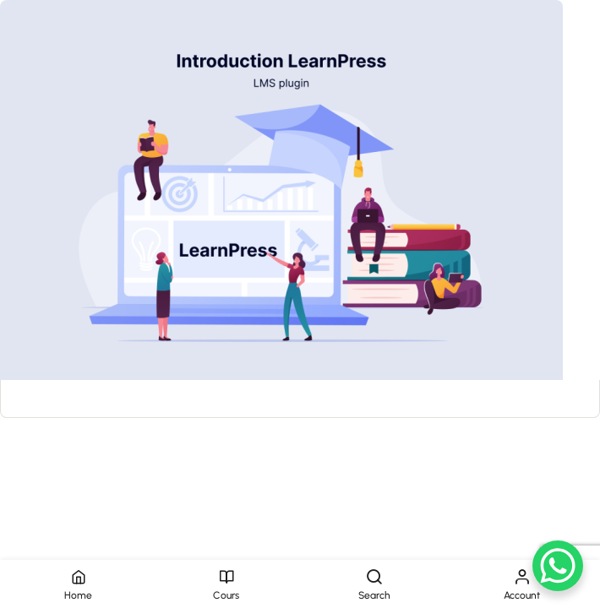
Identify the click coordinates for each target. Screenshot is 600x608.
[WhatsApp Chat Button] (557, 565)
